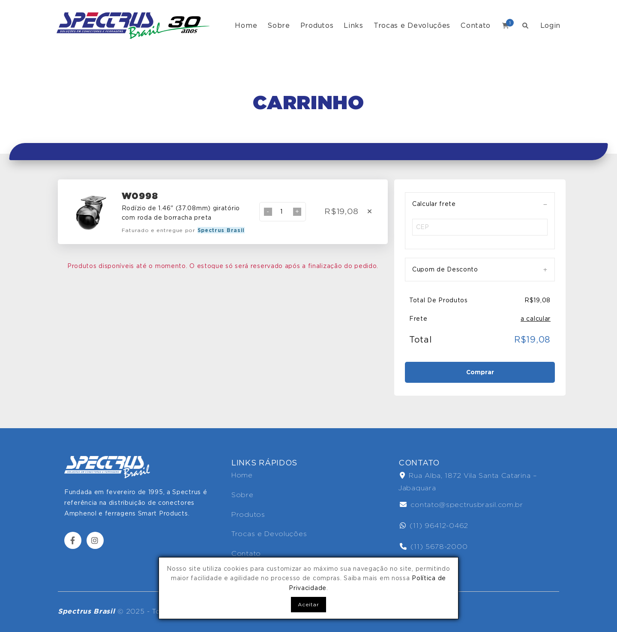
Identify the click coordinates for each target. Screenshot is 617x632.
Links (353, 25)
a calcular (536, 318)
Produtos (317, 25)
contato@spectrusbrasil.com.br (461, 505)
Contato (476, 25)
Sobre (278, 25)
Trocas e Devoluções (412, 25)
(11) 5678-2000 (433, 547)
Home (246, 25)
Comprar (480, 372)
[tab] (479, 204)
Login (550, 25)
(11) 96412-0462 (434, 526)
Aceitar (308, 604)
